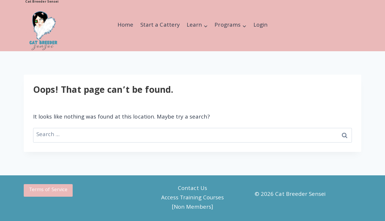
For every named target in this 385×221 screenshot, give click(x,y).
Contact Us (192, 188)
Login (260, 25)
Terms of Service (48, 190)
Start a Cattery (160, 25)
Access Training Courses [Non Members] (192, 202)
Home (125, 25)
